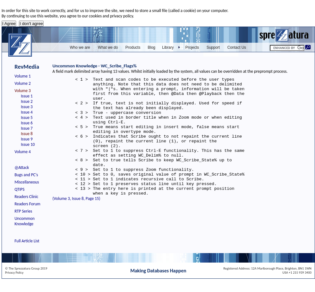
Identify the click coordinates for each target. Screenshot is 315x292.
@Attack (22, 167)
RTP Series (23, 211)
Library (168, 47)
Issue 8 (27, 133)
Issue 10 (28, 144)
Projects (192, 47)
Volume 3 (23, 90)
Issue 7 (27, 128)
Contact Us (236, 47)
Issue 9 (27, 139)
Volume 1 (23, 76)
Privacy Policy (14, 272)
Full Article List (27, 241)
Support (213, 47)
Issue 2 (27, 101)
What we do (108, 47)
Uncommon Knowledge (24, 221)
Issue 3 (27, 106)
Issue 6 (27, 123)
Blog (151, 47)
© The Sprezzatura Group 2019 (26, 268)
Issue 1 (27, 96)
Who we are (80, 47)
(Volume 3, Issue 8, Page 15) (76, 222)
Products (132, 47)
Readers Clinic (26, 196)
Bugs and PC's (26, 174)
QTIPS (20, 189)
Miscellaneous (27, 182)
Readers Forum (27, 204)
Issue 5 (27, 117)
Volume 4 (23, 151)
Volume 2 (23, 83)
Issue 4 (27, 112)
